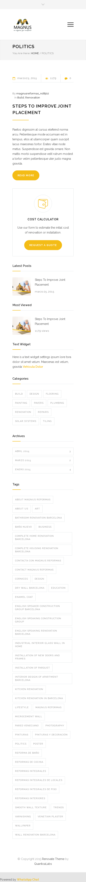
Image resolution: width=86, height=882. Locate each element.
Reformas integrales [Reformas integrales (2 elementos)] (30, 771)
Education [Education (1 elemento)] (58, 588)
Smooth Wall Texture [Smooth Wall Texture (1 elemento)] (31, 807)
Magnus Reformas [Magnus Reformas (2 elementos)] (48, 707)
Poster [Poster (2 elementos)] (38, 744)
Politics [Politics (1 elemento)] (20, 744)
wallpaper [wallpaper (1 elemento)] (23, 825)
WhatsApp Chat (28, 879)
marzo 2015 (43, 460)
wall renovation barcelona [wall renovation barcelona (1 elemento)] (35, 834)
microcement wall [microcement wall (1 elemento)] (28, 716)
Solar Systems (25, 421)
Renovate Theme (53, 859)
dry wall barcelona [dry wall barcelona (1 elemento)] (29, 588)
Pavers (39, 403)
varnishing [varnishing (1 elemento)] (23, 816)
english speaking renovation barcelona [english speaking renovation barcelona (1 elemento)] (36, 632)
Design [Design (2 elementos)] (39, 579)
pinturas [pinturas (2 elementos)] (21, 734)
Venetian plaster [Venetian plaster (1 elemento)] (50, 816)
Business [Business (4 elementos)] (45, 527)
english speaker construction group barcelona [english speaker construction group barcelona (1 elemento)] (37, 608)
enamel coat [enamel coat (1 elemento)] (24, 597)
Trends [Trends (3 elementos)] (58, 807)
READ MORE (26, 175)
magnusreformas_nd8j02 (32, 93)
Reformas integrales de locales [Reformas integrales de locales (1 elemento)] (38, 780)
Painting (21, 403)
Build (20, 97)
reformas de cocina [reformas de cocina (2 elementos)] (29, 762)
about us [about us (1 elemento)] (21, 508)
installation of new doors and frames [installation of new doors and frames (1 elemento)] (37, 657)
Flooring (52, 394)
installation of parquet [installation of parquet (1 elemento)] (32, 668)
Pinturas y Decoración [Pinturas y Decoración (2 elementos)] (51, 734)
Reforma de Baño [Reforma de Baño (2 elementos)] (27, 753)
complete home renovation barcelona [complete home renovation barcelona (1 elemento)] (34, 538)
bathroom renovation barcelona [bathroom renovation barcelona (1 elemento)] (38, 518)
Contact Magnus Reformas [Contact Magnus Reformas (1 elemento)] (34, 569)
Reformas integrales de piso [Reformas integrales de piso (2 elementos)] (36, 789)
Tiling (47, 421)
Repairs (43, 412)
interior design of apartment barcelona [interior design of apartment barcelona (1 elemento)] (36, 678)
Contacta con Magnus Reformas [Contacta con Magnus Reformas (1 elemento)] (38, 560)
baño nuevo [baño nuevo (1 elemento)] (23, 527)
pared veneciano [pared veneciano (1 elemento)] (27, 725)
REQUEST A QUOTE (43, 245)
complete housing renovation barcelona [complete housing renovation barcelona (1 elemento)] (36, 550)
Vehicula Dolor (33, 366)
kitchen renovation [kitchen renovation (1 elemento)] (29, 689)
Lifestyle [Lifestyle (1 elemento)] (22, 707)
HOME (35, 53)
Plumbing (57, 403)
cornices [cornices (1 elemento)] (21, 579)
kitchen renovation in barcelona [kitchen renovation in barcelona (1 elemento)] (39, 698)
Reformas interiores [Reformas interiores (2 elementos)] (30, 798)
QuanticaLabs (43, 863)
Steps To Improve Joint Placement (50, 282)
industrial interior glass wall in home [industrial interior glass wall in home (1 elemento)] (40, 645)
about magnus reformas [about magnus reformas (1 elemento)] (33, 499)
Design (34, 394)
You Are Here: (21, 53)
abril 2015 (43, 451)
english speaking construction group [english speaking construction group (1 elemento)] (38, 620)
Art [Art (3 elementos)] (37, 508)
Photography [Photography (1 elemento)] (54, 725)
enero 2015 (43, 469)
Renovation (32, 97)
